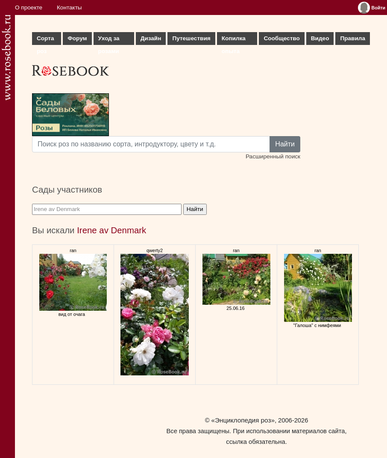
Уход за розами (109, 40)
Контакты (69, 7)
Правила (352, 38)
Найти (285, 144)
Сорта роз (45, 40)
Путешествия (191, 38)
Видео (320, 38)
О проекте (28, 7)
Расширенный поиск (273, 156)
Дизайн (151, 38)
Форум (77, 38)
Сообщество (281, 38)
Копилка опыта (234, 40)
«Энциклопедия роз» (243, 420)
